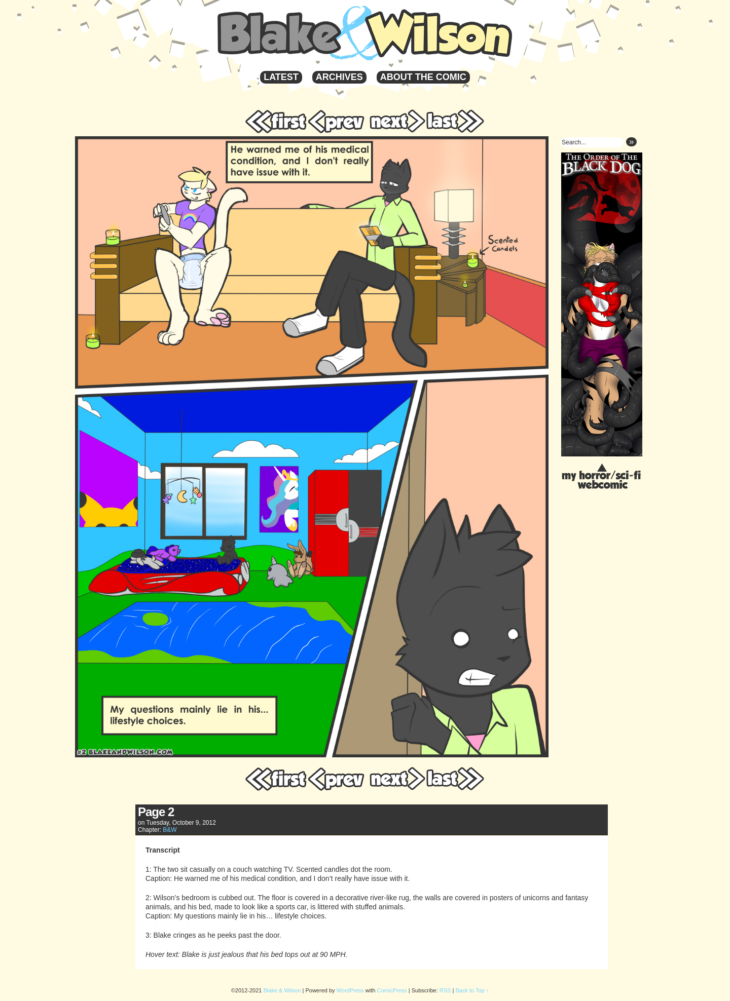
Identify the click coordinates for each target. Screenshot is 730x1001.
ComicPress (392, 990)
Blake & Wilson (399, 33)
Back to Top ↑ (472, 990)
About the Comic (423, 77)
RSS (445, 990)
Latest (281, 77)
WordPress (350, 990)
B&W (169, 829)
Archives (339, 77)
